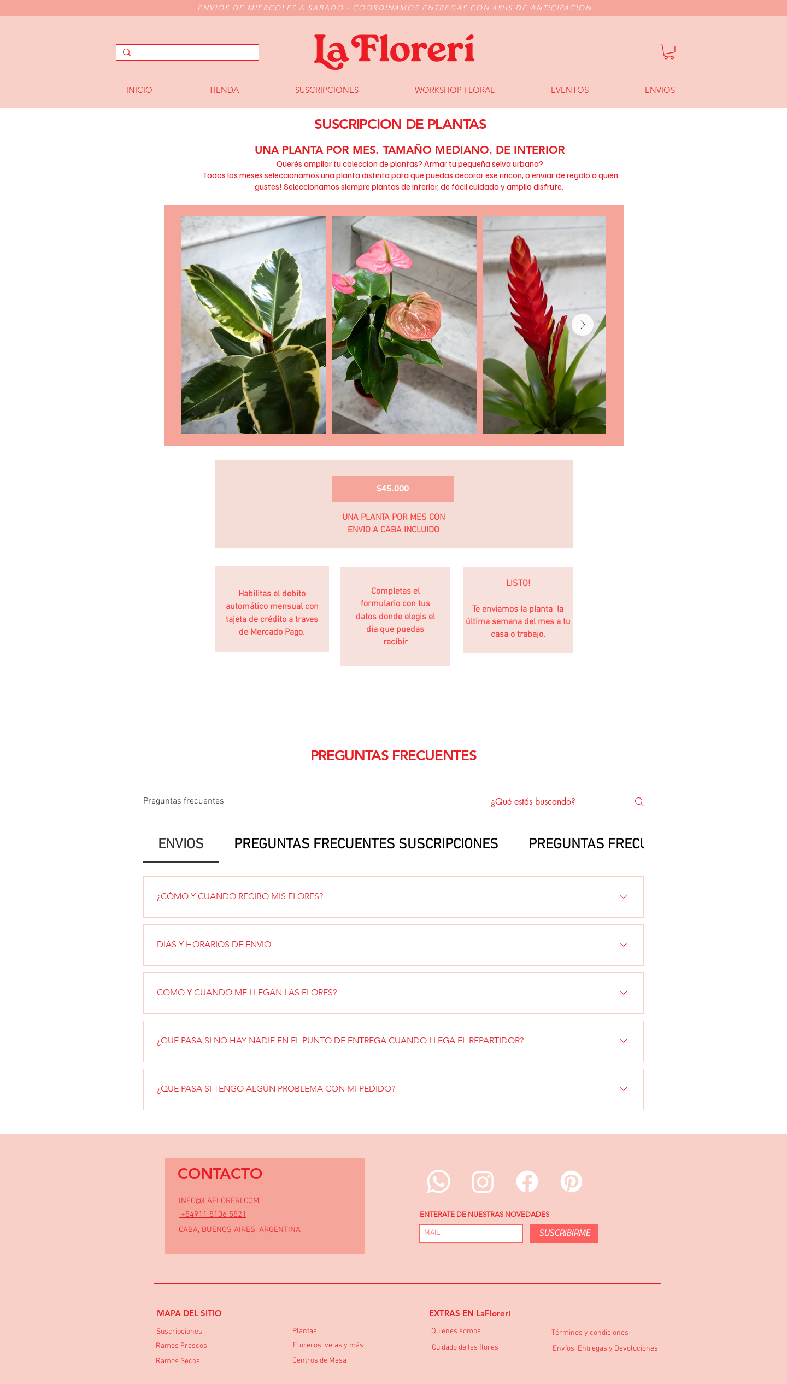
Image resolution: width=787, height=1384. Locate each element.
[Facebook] (527, 1181)
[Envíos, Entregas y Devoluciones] (605, 1349)
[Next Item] (583, 325)
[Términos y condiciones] (589, 1333)
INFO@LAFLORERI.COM (219, 1201)
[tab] (181, 844)
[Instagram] (482, 1181)
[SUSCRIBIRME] (564, 1233)
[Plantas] (304, 1332)
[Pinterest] (571, 1181)
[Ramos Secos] (178, 1362)
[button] (669, 52)
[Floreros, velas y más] (328, 1346)
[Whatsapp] (438, 1181)
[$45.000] (393, 489)
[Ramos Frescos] (181, 1346)
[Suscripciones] (179, 1332)
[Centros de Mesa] (319, 1361)
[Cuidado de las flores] (465, 1348)
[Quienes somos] (456, 1332)
